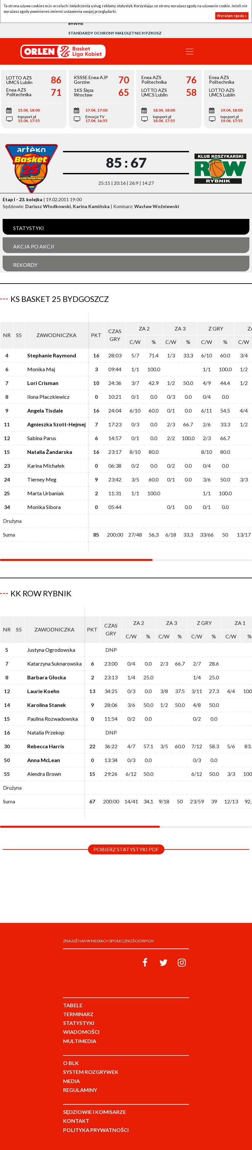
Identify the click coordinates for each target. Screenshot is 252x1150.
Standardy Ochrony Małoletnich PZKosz (114, 33)
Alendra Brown (44, 774)
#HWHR (75, 23)
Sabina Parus (41, 438)
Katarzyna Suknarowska (54, 663)
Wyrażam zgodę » (232, 15)
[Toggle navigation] (189, 51)
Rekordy (25, 265)
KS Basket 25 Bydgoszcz (59, 299)
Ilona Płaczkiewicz (48, 397)
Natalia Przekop (45, 732)
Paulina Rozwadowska (52, 718)
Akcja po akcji (33, 246)
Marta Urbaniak (45, 493)
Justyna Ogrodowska (51, 650)
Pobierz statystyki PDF (126, 849)
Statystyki (28, 228)
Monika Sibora (44, 507)
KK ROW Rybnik (41, 593)
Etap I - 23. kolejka (22, 199)
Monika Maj (41, 369)
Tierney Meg (41, 479)
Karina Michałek (46, 465)
